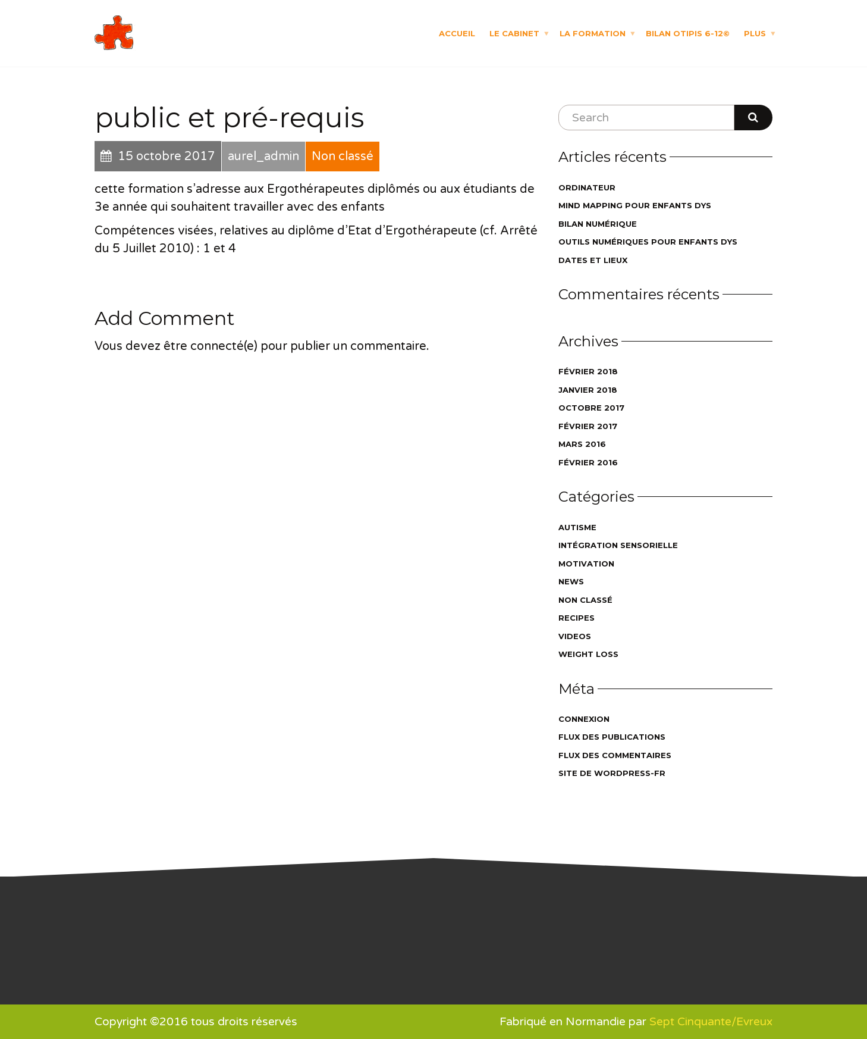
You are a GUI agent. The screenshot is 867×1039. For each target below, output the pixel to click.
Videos (574, 636)
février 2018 (588, 371)
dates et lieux (592, 260)
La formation (593, 32)
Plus (755, 32)
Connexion (584, 719)
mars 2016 (582, 444)
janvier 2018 (587, 390)
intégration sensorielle (618, 545)
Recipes (576, 617)
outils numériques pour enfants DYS (647, 241)
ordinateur (586, 187)
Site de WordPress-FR (611, 773)
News (571, 581)
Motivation (586, 563)
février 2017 (587, 426)
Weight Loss (588, 654)
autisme (577, 527)
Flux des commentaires (614, 755)
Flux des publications (611, 736)
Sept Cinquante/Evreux (710, 1021)
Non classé (585, 600)
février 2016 (588, 462)
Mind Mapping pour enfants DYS (634, 205)
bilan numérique (597, 224)
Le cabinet (514, 32)
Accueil (457, 32)
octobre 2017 (591, 407)
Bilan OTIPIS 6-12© (688, 32)
